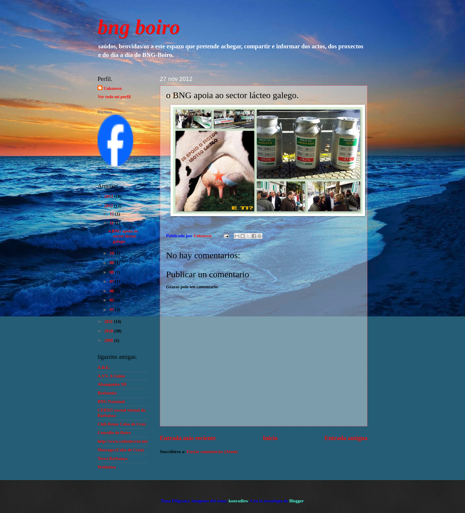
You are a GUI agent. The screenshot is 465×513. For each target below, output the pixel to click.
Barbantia (107, 393)
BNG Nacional (111, 401)
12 (112, 213)
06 (112, 291)
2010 (109, 331)
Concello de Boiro (114, 432)
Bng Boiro (105, 112)
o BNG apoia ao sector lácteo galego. (123, 236)
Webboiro (107, 467)
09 (112, 262)
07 (112, 281)
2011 (109, 321)
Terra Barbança (112, 458)
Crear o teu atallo (110, 171)
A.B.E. (104, 367)
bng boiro (139, 27)
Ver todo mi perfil (114, 96)
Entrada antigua (345, 438)
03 (112, 309)
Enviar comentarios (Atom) (212, 451)
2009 (109, 340)
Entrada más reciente (188, 438)
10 (112, 253)
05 (112, 300)
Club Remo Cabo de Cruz (122, 424)
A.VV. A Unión (111, 376)
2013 (109, 196)
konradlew (238, 500)
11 (112, 223)
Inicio (270, 438)
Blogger (296, 500)
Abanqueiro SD (112, 384)
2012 (109, 205)
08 (112, 272)
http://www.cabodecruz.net (123, 441)
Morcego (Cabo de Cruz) (121, 449)
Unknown (112, 88)
